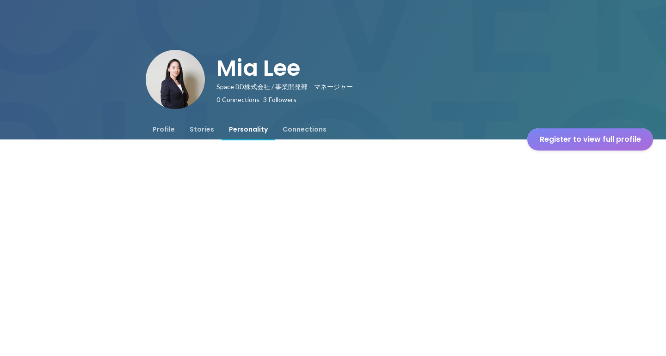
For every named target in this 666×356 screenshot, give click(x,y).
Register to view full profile (590, 139)
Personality (248, 129)
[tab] (163, 129)
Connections (305, 129)
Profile (164, 129)
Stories (202, 129)
